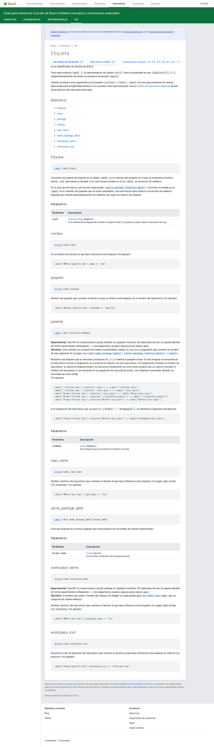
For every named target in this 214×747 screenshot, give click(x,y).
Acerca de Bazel (34, 3)
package (61, 119)
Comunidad (138, 3)
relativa (61, 124)
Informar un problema (68, 62)
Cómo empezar (57, 3)
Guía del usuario (79, 3)
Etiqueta (61, 108)
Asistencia (134, 713)
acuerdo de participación (161, 32)
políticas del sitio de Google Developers (129, 687)
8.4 (163, 62)
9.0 (149, 62)
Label (57, 168)
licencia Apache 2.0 (63, 687)
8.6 (153, 62)
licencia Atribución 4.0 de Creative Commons (132, 684)
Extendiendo (65, 46)
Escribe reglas (31, 19)
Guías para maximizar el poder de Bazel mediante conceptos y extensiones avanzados (62, 13)
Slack (132, 723)
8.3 (168, 62)
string (58, 244)
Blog (47, 713)
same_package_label (68, 135)
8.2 (173, 62)
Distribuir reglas (57, 19)
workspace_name (66, 141)
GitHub (204, 3)
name (60, 113)
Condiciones (50, 740)
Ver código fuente (102, 62)
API (76, 46)
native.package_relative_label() (125, 187)
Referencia (100, 3)
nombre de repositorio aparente (153, 86)
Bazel (53, 46)
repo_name (63, 130)
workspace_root (65, 146)
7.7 (178, 62)
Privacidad (64, 740)
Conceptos (10, 19)
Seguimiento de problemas (142, 718)
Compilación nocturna (134, 62)
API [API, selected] (76, 19)
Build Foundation (59, 32)
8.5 (158, 62)
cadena (71, 219)
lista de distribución (133, 32)
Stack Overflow (136, 728)
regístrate (55, 35)
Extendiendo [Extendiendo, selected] (119, 3)
